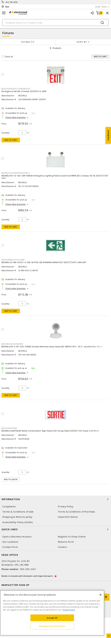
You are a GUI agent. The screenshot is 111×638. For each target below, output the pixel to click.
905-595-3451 (28, 569)
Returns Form (66, 541)
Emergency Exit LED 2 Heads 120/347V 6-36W (24, 91)
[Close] (100, 594)
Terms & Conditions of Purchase (76, 511)
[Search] (55, 22)
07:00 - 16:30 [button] (100, 7)
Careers (62, 547)
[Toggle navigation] (4, 13)
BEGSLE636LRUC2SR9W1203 (16, 88)
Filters (27, 42)
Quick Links (55, 529)
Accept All (52, 617)
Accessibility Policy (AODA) (17, 522)
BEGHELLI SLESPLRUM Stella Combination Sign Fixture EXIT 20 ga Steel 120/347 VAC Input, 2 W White (50, 431)
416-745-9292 (11, 2)
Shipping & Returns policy (17, 516)
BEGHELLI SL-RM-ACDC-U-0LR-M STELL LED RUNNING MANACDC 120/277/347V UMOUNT (44, 262)
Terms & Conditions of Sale (18, 511)
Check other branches (15, 117)
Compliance (9, 506)
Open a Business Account (16, 536)
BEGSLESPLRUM (9, 428)
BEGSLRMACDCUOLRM (13, 259)
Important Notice (68, 516)
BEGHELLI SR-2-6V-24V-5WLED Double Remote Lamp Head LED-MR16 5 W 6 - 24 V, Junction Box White (52, 346)
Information (55, 499)
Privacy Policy (65, 506)
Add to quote (11, 479)
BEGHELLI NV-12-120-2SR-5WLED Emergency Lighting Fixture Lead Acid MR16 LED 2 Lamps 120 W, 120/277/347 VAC (55, 176)
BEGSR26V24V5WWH (12, 344)
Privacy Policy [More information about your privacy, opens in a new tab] (68, 609)
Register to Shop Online (72, 536)
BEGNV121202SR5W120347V (16, 173)
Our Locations (10, 541)
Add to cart (10, 140)
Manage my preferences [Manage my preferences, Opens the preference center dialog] (52, 626)
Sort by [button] (82, 42)
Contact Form (10, 547)
